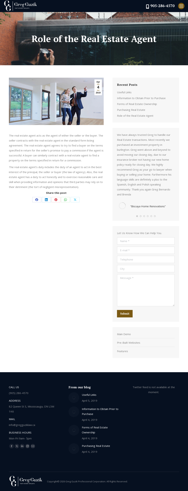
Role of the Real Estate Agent (135, 115)
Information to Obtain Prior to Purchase (141, 98)
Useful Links (124, 92)
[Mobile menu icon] (181, 6)
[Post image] (74, 397)
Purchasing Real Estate (131, 110)
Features (122, 351)
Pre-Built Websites (128, 342)
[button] (137, 216)
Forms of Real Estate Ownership (137, 104)
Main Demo (124, 334)
